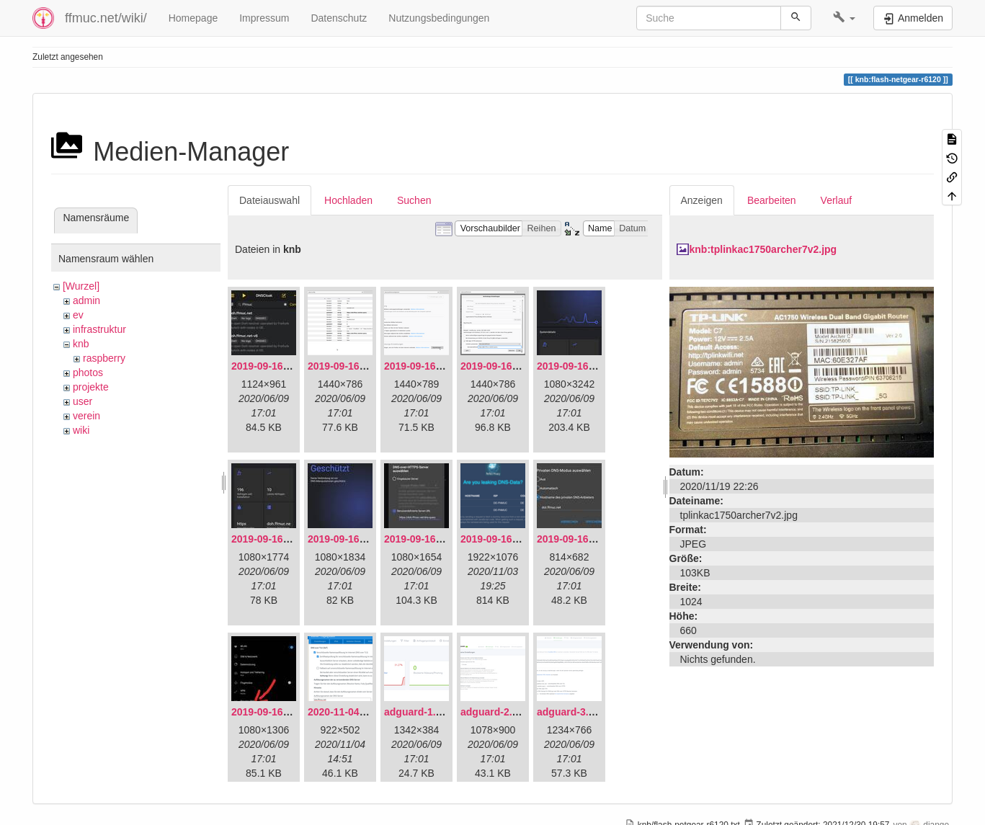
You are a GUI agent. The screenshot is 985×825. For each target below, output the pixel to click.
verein (86, 416)
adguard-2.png (495, 712)
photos (88, 372)
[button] (844, 18)
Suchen (414, 200)
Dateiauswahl (269, 200)
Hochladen (348, 200)
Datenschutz (339, 18)
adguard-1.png (419, 712)
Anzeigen (702, 200)
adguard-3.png (572, 712)
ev (78, 315)
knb (81, 343)
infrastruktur (99, 329)
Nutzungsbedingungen (438, 18)
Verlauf (836, 200)
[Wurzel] (81, 286)
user (82, 401)
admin (86, 300)
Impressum (264, 18)
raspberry (104, 358)
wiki (81, 430)
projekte (91, 387)
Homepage (193, 18)
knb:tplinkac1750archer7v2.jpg (763, 249)
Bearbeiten (771, 200)
